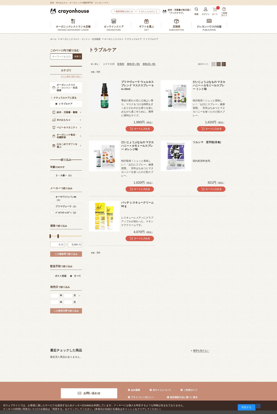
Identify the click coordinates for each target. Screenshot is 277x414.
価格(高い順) (149, 64)
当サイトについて (162, 390)
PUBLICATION (209, 30)
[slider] (50, 236)
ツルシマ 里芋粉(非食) (207, 142)
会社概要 (135, 390)
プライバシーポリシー (142, 397)
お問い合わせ (91, 393)
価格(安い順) (133, 64)
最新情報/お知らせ (124, 11)
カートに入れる (142, 128)
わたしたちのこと (149, 11)
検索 (76, 56)
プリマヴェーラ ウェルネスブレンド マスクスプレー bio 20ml (137, 85)
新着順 (120, 64)
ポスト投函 (60, 276)
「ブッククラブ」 (179, 11)
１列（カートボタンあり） (224, 64)
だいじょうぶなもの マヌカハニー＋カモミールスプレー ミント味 (209, 85)
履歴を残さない (201, 350)
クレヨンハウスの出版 (209, 26)
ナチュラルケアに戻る (65, 97)
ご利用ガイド (190, 390)
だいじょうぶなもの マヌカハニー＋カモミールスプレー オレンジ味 (137, 146)
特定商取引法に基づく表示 (184, 397)
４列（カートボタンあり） (219, 64)
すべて (77, 276)
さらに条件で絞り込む (70, 76)
